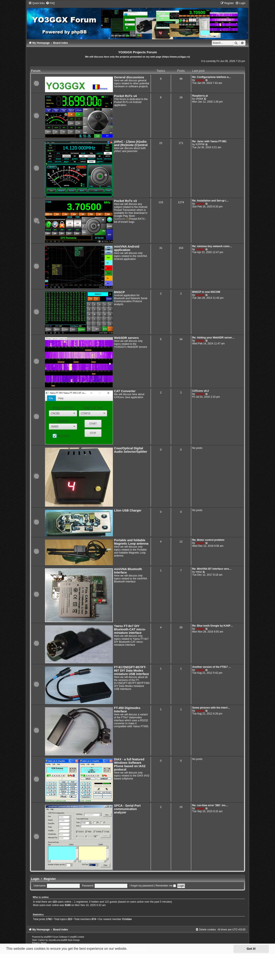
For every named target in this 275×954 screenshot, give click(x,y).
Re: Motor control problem (208, 539)
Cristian (127, 919)
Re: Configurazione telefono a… (211, 77)
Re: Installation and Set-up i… (210, 200)
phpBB (47, 937)
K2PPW (200, 144)
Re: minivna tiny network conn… (212, 246)
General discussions (129, 77)
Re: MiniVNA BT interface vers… (212, 568)
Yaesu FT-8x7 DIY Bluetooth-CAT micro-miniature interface (130, 629)
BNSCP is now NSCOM (206, 291)
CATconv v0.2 (200, 390)
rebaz (199, 571)
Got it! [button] (251, 948)
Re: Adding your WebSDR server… (213, 337)
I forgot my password (141, 885)
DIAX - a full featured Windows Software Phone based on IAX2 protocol (129, 764)
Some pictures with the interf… (211, 707)
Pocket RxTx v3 (125, 201)
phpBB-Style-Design (70, 940)
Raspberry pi (200, 95)
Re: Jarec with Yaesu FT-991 (209, 141)
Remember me (166, 885)
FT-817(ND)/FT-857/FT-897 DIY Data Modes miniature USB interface (131, 670)
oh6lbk (199, 98)
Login (35, 879)
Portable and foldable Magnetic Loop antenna (131, 541)
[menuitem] (50, 3)
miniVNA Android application (126, 248)
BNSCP (119, 292)
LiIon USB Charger (127, 510)
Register (50, 879)
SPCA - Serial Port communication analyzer (127, 809)
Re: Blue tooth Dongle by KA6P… (212, 625)
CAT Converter (124, 391)
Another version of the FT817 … (211, 666)
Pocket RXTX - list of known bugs (130, 220)
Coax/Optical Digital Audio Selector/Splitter (130, 450)
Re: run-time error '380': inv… (210, 805)
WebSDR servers (126, 338)
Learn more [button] (137, 948)
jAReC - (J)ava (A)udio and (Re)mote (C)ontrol (130, 143)
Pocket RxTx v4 (125, 96)
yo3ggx (200, 80)
